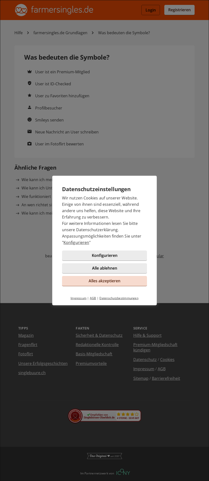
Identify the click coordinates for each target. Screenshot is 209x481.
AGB (93, 298)
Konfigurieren (76, 242)
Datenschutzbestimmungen (118, 298)
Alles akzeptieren (104, 281)
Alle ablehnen (104, 268)
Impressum (78, 298)
